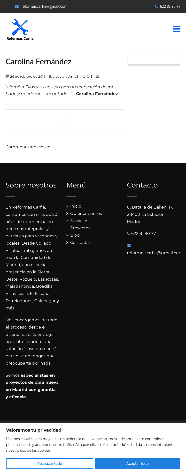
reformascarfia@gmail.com (44, 6)
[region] (93, 448)
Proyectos (80, 227)
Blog (75, 235)
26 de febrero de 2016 (28, 76)
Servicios (79, 220)
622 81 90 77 (167, 6)
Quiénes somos (86, 213)
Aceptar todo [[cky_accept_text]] (137, 463)
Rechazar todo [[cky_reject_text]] (49, 463)
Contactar (80, 242)
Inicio (75, 206)
